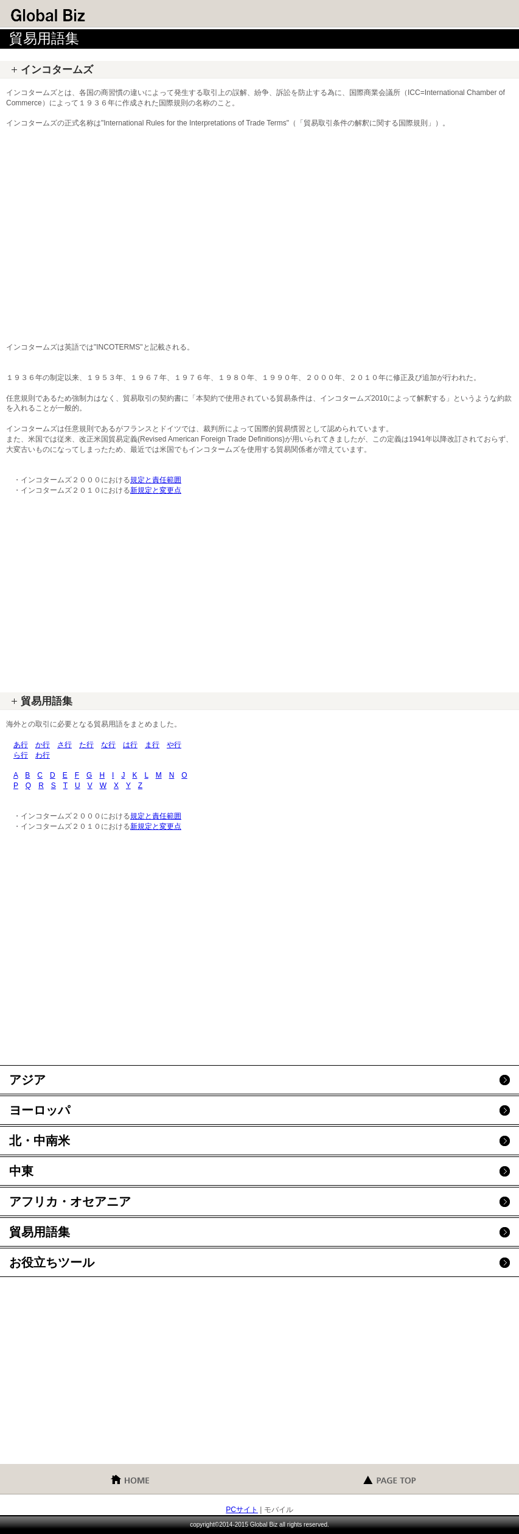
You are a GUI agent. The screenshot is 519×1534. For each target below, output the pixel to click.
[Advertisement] (259, 230)
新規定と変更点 (155, 490)
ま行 (152, 745)
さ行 (64, 745)
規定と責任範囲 (155, 480)
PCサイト (242, 1509)
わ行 (42, 755)
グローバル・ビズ (97, 15)
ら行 (20, 755)
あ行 (20, 745)
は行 (130, 745)
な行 (108, 745)
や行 (174, 745)
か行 (42, 745)
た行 (86, 745)
